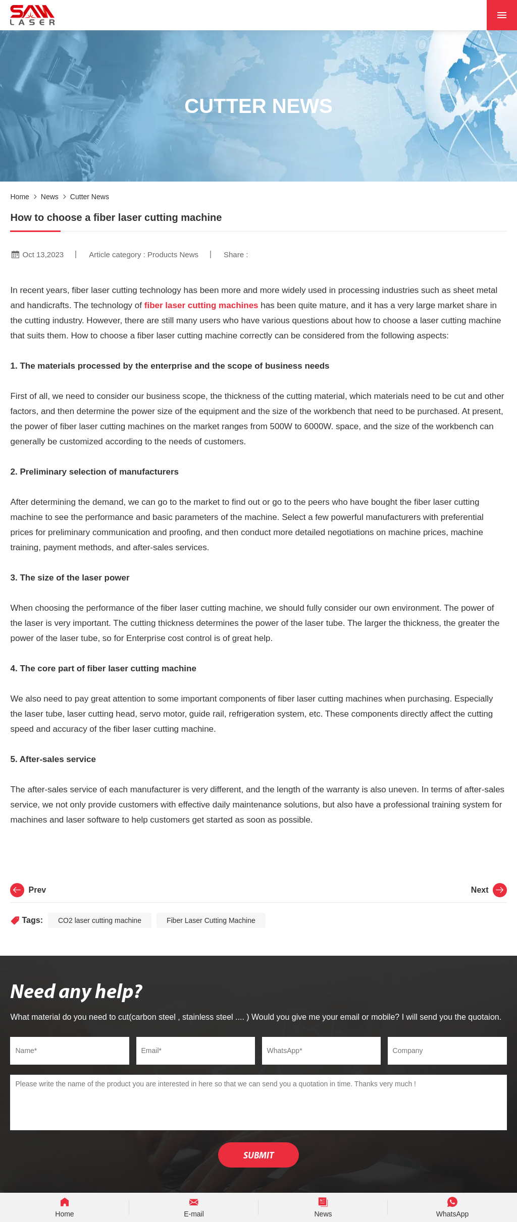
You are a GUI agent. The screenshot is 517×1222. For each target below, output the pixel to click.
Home (19, 197)
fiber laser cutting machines (201, 305)
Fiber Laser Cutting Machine (211, 920)
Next (489, 890)
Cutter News (89, 197)
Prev (28, 890)
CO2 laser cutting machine (99, 920)
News (50, 197)
